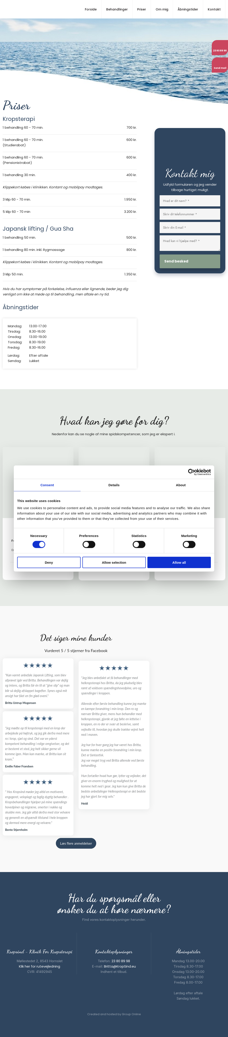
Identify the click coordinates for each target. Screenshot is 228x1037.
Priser (141, 9)
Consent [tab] (47, 485)
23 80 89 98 (121, 961)
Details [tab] (114, 485)
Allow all (179, 562)
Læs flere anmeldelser (76, 843)
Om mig (162, 9)
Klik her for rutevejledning (39, 966)
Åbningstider (188, 9)
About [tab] (181, 485)
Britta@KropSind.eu (120, 966)
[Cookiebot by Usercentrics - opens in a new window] (191, 472)
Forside (91, 9)
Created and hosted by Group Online (114, 1014)
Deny (49, 562)
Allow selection (114, 562)
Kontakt (214, 9)
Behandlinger (117, 9)
